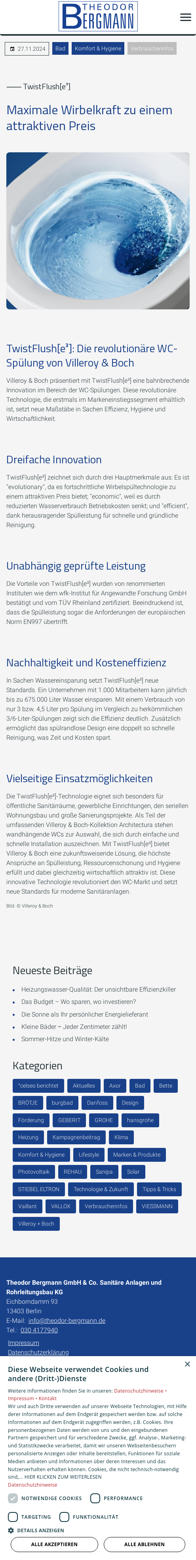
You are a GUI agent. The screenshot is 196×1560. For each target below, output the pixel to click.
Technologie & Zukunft (101, 1189)
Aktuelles (84, 1085)
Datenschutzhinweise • (140, 1390)
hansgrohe (140, 1120)
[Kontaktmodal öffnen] (11, 17)
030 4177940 (39, 1330)
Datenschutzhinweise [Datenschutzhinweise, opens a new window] (32, 1484)
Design (130, 1102)
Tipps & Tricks (159, 1189)
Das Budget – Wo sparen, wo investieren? (78, 1001)
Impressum (23, 1343)
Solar (133, 1172)
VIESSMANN (157, 1206)
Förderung (31, 1120)
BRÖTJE (28, 1102)
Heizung (28, 1137)
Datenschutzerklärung (38, 1352)
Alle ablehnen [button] (144, 1544)
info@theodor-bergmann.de (67, 1320)
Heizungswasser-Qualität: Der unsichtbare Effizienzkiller (98, 989)
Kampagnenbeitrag (76, 1137)
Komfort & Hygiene (98, 48)
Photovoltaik (33, 1172)
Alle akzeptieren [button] (54, 1544)
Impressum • (23, 1398)
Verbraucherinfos (152, 48)
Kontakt (48, 1398)
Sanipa (104, 1172)
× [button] (187, 1365)
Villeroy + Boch (36, 1223)
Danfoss (97, 1102)
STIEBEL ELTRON (38, 1189)
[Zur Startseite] (98, 17)
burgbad (62, 1102)
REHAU (73, 1172)
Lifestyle (89, 1154)
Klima (121, 1137)
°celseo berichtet (38, 1085)
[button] (186, 17)
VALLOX (60, 1206)
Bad (60, 48)
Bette (165, 1085)
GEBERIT (69, 1120)
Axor (115, 1085)
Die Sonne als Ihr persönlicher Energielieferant (84, 1014)
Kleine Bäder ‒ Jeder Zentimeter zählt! (74, 1026)
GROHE (104, 1120)
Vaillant (27, 1206)
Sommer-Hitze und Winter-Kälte (65, 1039)
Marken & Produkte (136, 1154)
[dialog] (98, 1458)
